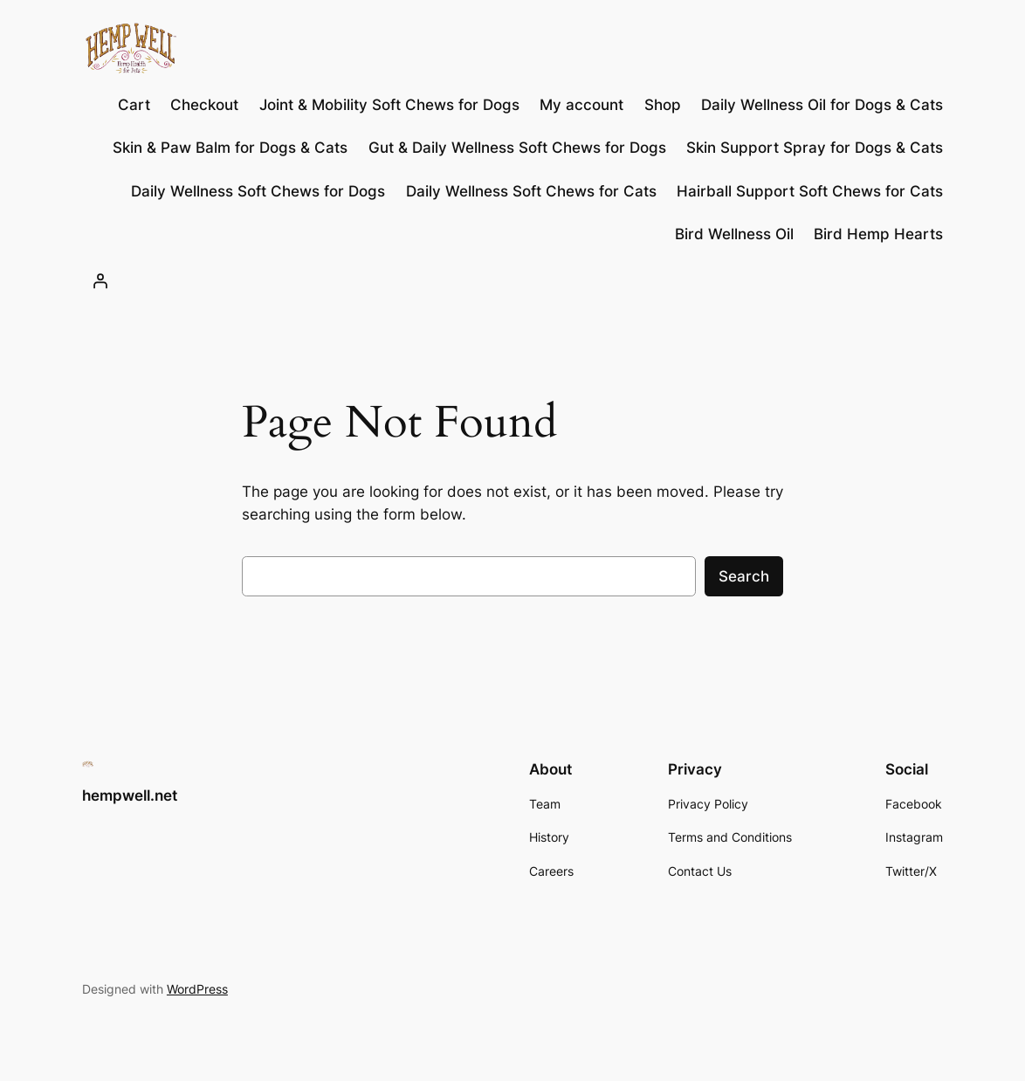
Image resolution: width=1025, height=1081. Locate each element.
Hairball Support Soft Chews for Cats (810, 191)
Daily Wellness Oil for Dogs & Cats (822, 105)
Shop (662, 105)
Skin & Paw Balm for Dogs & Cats (230, 147)
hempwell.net (129, 795)
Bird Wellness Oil (734, 234)
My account (581, 105)
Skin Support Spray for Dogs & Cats (814, 147)
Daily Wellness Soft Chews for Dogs (258, 191)
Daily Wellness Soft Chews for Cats (531, 191)
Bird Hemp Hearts (878, 234)
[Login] (100, 281)
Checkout (204, 105)
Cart (134, 105)
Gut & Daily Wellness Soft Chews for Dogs (517, 147)
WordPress (197, 988)
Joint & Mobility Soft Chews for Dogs (389, 105)
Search (744, 576)
